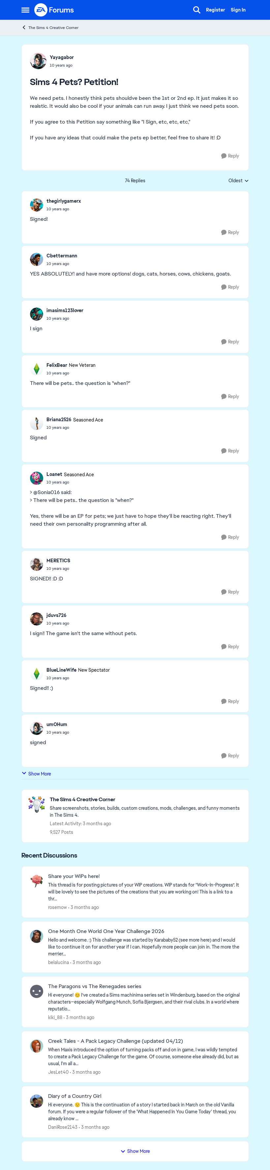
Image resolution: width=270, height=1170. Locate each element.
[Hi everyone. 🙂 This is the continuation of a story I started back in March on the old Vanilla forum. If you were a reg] (144, 1111)
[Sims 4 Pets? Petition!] (63, 209)
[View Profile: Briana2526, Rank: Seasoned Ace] (36, 423)
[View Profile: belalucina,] (36, 936)
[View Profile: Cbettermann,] (36, 259)
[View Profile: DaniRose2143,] (36, 1101)
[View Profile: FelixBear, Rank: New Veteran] (36, 368)
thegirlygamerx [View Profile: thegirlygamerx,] (63, 201)
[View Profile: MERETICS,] (36, 564)
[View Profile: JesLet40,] (36, 1046)
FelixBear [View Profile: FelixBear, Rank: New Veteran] (56, 365)
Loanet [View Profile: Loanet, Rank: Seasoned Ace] (54, 474)
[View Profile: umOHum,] (36, 728)
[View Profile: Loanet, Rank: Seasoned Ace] (36, 478)
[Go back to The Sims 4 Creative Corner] (146, 799)
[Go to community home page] (54, 9)
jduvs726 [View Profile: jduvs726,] (56, 615)
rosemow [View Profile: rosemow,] (57, 907)
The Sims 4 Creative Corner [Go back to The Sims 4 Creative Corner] (49, 27)
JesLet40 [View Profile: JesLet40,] (58, 1072)
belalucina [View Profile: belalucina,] (58, 962)
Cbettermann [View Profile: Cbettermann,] (61, 256)
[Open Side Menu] (25, 10)
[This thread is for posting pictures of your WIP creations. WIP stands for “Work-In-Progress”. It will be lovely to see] (144, 892)
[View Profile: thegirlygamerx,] (36, 205)
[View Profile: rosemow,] (36, 881)
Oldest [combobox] (238, 181)
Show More (36, 774)
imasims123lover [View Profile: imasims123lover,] (64, 310)
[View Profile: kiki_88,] (36, 991)
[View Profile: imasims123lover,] (36, 314)
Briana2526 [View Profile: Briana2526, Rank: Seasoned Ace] (59, 420)
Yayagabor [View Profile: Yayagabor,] (62, 57)
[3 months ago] (83, 907)
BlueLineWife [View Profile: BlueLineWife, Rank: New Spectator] (61, 670)
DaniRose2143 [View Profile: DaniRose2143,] (62, 1127)
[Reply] (230, 156)
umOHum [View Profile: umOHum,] (56, 724)
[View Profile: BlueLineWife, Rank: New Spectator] (36, 673)
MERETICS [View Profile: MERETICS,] (58, 561)
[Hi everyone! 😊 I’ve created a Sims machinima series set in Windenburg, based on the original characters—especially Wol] (144, 1001)
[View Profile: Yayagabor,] (38, 61)
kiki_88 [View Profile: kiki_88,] (55, 1017)
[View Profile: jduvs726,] (36, 619)
